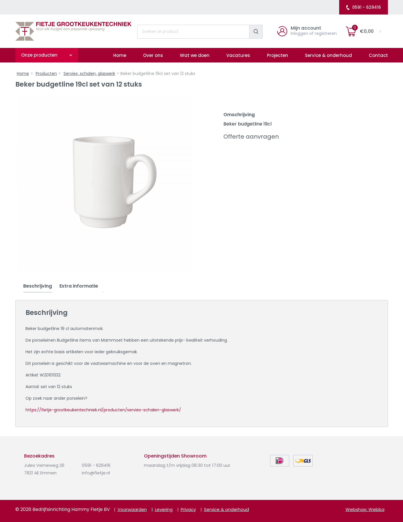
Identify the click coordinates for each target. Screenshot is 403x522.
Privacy (188, 509)
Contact (378, 55)
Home (119, 55)
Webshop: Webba (365, 509)
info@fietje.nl (96, 473)
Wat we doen (194, 55)
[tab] (38, 286)
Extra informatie (78, 286)
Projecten (277, 55)
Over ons (153, 55)
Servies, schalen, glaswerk (89, 73)
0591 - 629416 (363, 7)
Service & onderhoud (328, 55)
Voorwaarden (132, 509)
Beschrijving (37, 286)
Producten (46, 73)
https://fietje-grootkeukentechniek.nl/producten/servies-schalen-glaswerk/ (103, 410)
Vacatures (238, 55)
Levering (164, 509)
